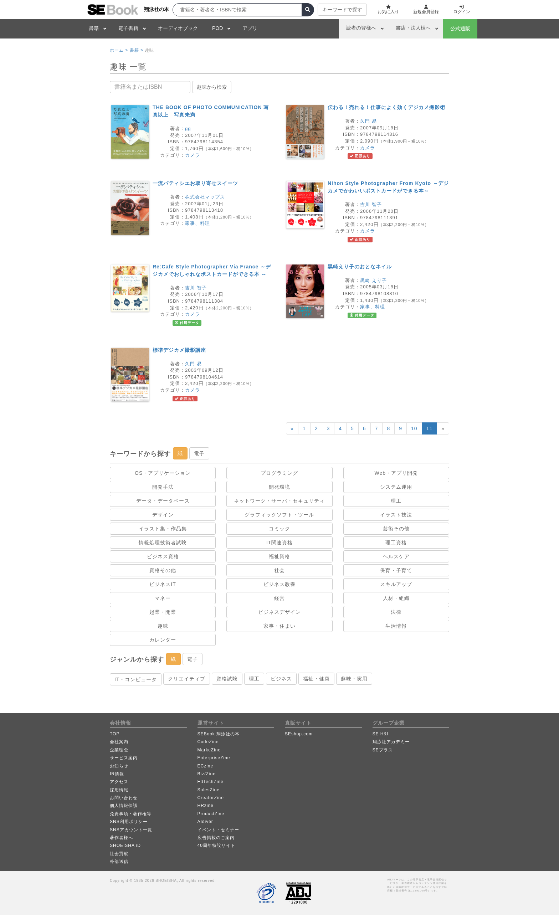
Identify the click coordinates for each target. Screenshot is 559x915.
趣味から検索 (212, 87)
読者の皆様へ (361, 28)
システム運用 (396, 487)
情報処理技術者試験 (163, 542)
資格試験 (227, 679)
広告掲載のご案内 (216, 837)
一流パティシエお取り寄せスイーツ (195, 183)
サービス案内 (124, 757)
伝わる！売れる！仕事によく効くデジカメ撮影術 (386, 107)
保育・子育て (396, 570)
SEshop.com (299, 733)
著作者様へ (121, 837)
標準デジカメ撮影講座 (179, 350)
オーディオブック (178, 28)
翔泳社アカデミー (391, 741)
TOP (114, 733)
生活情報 (396, 626)
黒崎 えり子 (373, 280)
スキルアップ (396, 584)
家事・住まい (279, 626)
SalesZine (209, 789)
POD (217, 28)
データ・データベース (163, 501)
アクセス (119, 781)
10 (414, 428)
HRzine (206, 805)
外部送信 (119, 861)
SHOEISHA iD (125, 845)
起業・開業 (162, 612)
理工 (396, 501)
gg (188, 128)
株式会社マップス (205, 197)
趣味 (163, 626)
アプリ (249, 28)
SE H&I (381, 733)
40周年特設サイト (216, 845)
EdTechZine (211, 781)
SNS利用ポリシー (129, 821)
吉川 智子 (371, 204)
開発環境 (279, 487)
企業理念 (119, 749)
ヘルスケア (396, 556)
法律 (396, 612)
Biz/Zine (207, 773)
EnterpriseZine (214, 757)
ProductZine (211, 813)
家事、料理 (197, 223)
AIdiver (205, 821)
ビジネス (281, 679)
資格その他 (162, 570)
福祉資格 (279, 556)
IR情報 (117, 773)
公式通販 (460, 28)
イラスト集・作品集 (163, 528)
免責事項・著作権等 (131, 813)
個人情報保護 (124, 805)
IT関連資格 (279, 542)
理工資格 (396, 542)
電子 (199, 453)
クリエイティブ (186, 679)
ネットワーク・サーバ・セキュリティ (279, 501)
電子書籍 (128, 28)
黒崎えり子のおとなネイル (360, 266)
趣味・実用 (354, 679)
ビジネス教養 (279, 584)
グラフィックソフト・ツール (279, 515)
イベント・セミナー (218, 829)
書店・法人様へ (413, 28)
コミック (279, 528)
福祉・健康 (316, 679)
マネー (163, 598)
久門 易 (368, 121)
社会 (279, 570)
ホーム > (119, 50)
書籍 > (136, 50)
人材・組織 (396, 598)
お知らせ (119, 766)
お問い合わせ (124, 797)
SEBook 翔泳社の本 (219, 733)
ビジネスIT (162, 584)
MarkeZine (209, 749)
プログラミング (279, 473)
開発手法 (163, 487)
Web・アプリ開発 (396, 473)
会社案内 (119, 741)
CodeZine (208, 741)
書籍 (94, 28)
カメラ (192, 155)
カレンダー (162, 640)
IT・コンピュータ (135, 679)
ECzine (206, 766)
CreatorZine (211, 797)
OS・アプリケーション (163, 473)
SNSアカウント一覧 (131, 829)
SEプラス (383, 749)
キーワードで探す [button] (342, 9)
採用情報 (119, 789)
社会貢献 (119, 853)
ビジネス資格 (163, 556)
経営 (279, 598)
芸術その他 (396, 528)
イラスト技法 (396, 515)
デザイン (163, 515)
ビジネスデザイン (279, 612)
